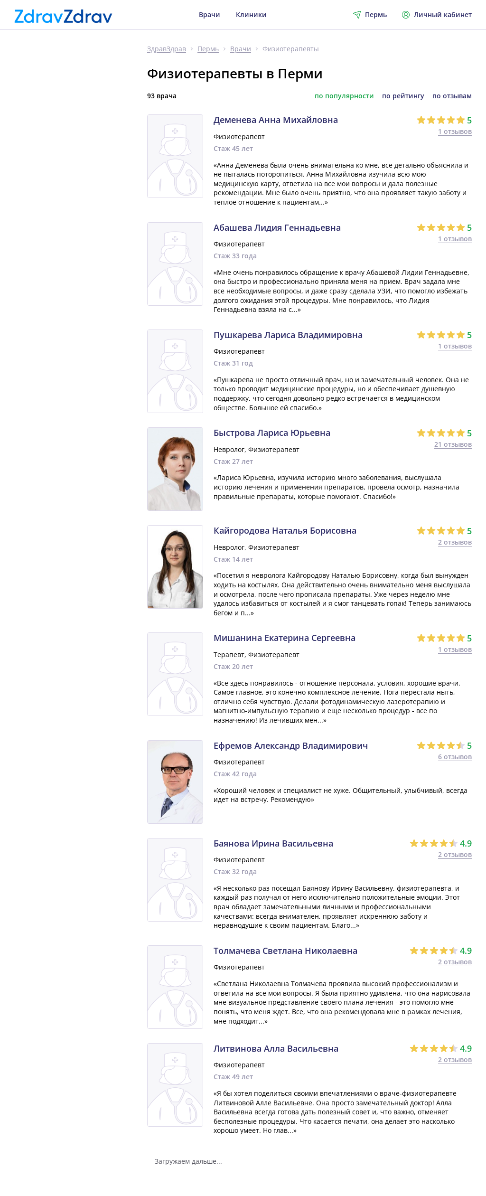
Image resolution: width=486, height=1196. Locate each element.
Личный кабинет (437, 15)
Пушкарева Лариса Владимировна (288, 335)
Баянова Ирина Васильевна (273, 843)
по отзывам (452, 96)
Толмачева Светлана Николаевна (285, 951)
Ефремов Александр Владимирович (291, 746)
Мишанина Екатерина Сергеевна (284, 638)
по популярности (344, 96)
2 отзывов (455, 541)
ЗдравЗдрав (166, 49)
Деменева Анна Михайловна (276, 120)
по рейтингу (403, 96)
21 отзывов (453, 444)
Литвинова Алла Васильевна (276, 1049)
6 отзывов (455, 756)
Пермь (208, 49)
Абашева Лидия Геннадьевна (277, 228)
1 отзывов (455, 131)
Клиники (251, 14)
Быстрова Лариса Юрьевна (272, 433)
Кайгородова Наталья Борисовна (285, 531)
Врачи (209, 14)
